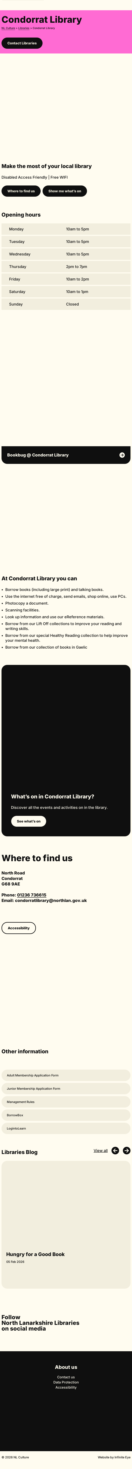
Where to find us (21, 191)
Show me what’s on (64, 191)
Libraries (23, 28)
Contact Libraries (22, 43)
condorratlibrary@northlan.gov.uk (51, 900)
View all (101, 1150)
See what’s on (28, 821)
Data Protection (66, 1382)
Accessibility (19, 928)
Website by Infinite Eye (114, 1457)
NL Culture (8, 28)
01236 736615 (31, 894)
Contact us (66, 1377)
